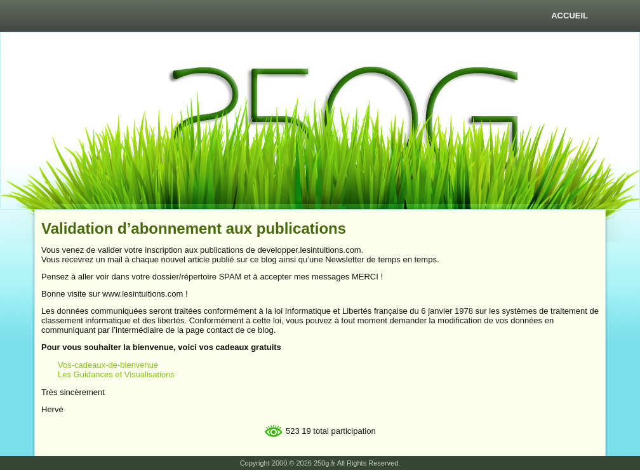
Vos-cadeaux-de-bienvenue (108, 365)
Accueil (569, 15)
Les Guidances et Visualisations (116, 374)
